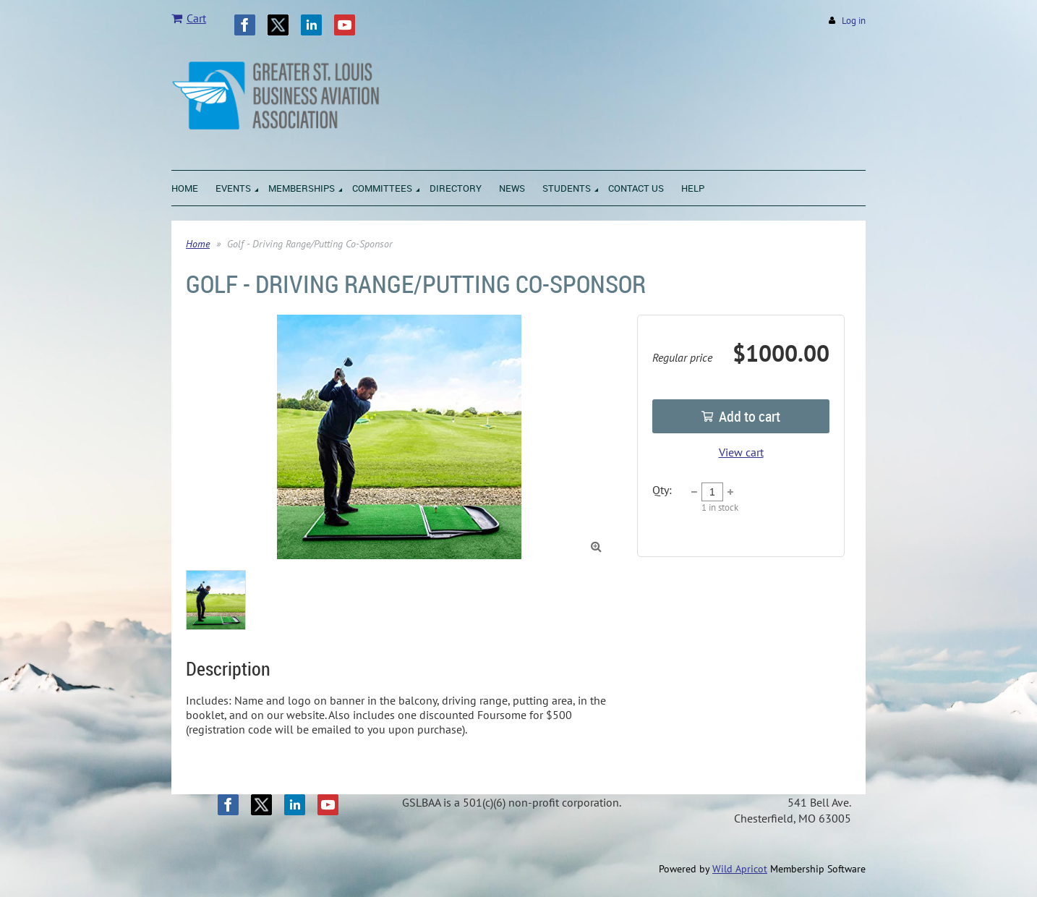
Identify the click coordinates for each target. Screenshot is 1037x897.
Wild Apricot (739, 868)
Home (198, 243)
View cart (741, 452)
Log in (854, 20)
